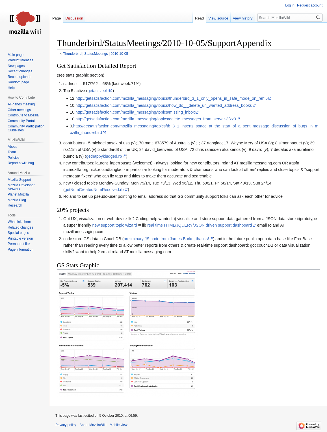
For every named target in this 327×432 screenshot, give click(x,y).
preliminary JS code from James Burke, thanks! (166, 238)
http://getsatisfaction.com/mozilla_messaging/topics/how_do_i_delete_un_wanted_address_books (163, 105)
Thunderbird (72, 54)
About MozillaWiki (92, 425)
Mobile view (118, 425)
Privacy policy (65, 425)
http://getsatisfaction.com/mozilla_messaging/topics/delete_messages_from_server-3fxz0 (155, 119)
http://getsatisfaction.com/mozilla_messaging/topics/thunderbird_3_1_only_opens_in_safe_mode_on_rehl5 (171, 98)
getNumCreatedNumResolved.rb (94, 189)
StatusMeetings (96, 54)
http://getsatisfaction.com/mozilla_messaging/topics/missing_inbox (135, 112)
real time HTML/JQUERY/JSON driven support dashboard (199, 225)
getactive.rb (98, 90)
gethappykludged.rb (104, 156)
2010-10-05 (119, 54)
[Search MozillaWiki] (289, 17)
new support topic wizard (114, 225)
